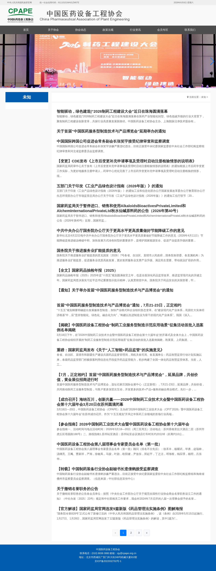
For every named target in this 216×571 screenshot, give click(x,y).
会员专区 (162, 29)
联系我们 (190, 29)
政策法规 (108, 29)
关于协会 (53, 29)
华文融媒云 (102, 565)
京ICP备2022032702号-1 (108, 561)
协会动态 (80, 29)
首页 (26, 29)
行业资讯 (135, 29)
